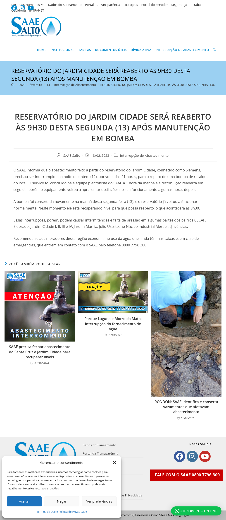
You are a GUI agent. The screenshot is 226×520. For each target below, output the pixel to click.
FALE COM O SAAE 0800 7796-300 (187, 474)
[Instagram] (192, 456)
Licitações (131, 4)
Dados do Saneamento (64, 4)
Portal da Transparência (102, 4)
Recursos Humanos (28, 4)
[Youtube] (205, 456)
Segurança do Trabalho (188, 4)
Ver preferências (99, 501)
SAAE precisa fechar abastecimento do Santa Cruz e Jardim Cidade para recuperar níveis (40, 351)
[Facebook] (179, 456)
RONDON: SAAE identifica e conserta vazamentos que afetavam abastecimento (186, 406)
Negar (62, 501)
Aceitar (24, 501)
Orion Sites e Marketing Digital (170, 515)
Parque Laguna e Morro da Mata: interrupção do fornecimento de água (113, 323)
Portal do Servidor (154, 4)
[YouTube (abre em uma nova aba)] (30, 8)
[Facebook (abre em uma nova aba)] (14, 8)
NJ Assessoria (139, 515)
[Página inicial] (12, 85)
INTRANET (36, 10)
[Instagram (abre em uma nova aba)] (22, 8)
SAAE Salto (71, 155)
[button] (114, 462)
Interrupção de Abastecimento (144, 155)
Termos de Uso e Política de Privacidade (62, 512)
